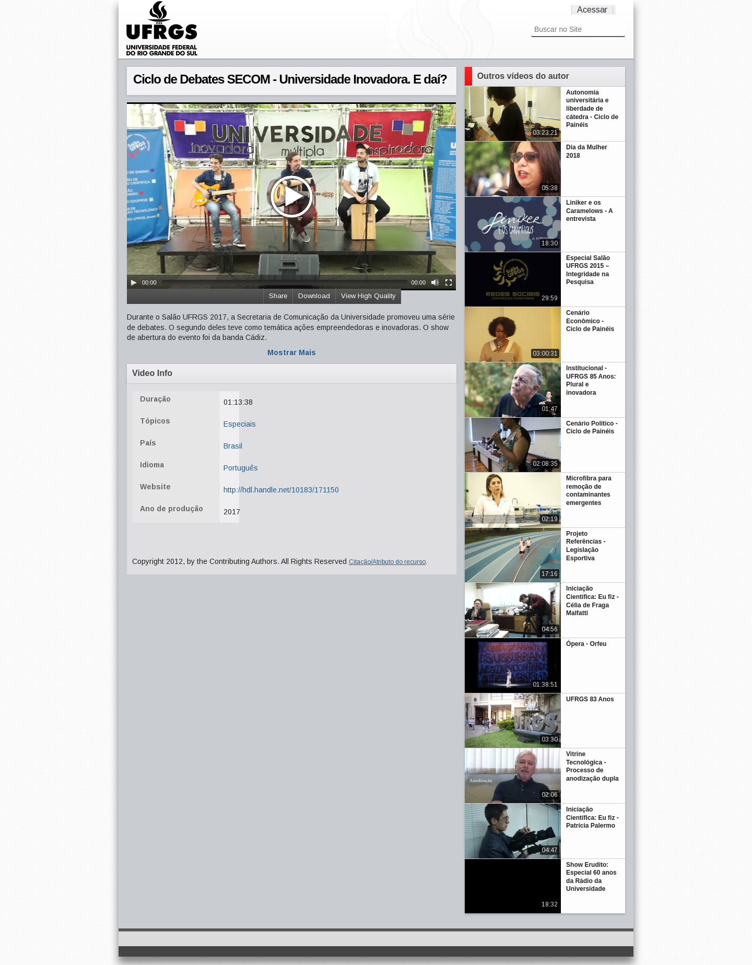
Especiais (240, 424)
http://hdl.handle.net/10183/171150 (281, 490)
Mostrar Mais (291, 352)
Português (241, 468)
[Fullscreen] (448, 282)
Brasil (233, 446)
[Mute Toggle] (435, 282)
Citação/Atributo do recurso (387, 562)
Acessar (592, 9)
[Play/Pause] (134, 282)
